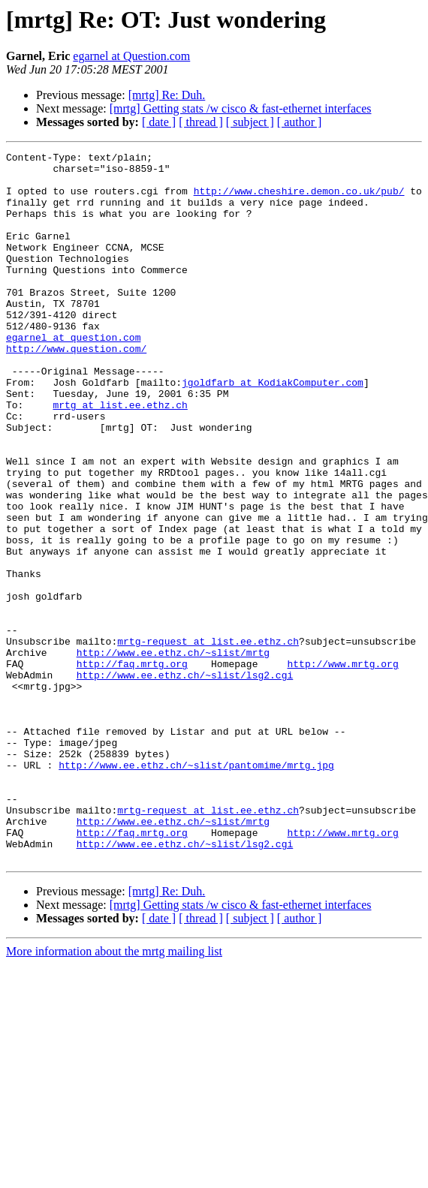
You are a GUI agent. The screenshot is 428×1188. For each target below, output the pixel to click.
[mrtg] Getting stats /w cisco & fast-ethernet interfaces (241, 108)
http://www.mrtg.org (342, 767)
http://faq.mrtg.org (132, 767)
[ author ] (299, 122)
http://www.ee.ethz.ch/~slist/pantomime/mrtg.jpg (196, 888)
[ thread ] (201, 122)
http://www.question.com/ (76, 388)
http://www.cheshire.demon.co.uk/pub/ (299, 199)
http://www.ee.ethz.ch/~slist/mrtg (173, 753)
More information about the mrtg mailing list (114, 1093)
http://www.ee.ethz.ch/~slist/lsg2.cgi (185, 780)
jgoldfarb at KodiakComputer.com (272, 429)
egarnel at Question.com (131, 56)
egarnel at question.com (73, 375)
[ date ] (159, 122)
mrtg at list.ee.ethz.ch (120, 456)
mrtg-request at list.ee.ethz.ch (208, 740)
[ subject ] (250, 122)
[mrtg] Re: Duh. (167, 95)
